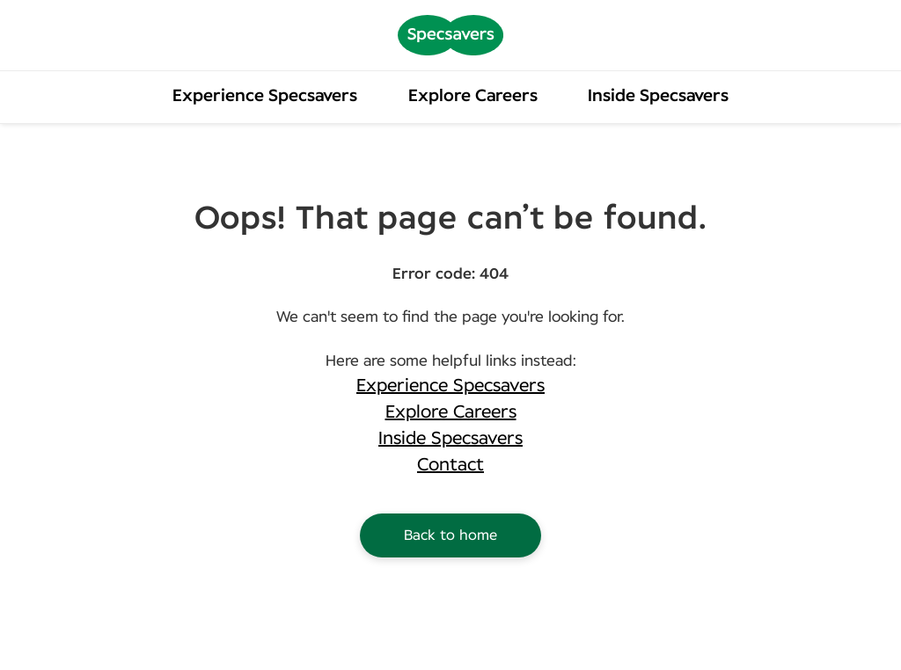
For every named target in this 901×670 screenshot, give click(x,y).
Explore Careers (473, 96)
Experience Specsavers (264, 96)
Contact (450, 465)
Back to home (450, 535)
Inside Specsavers (658, 96)
